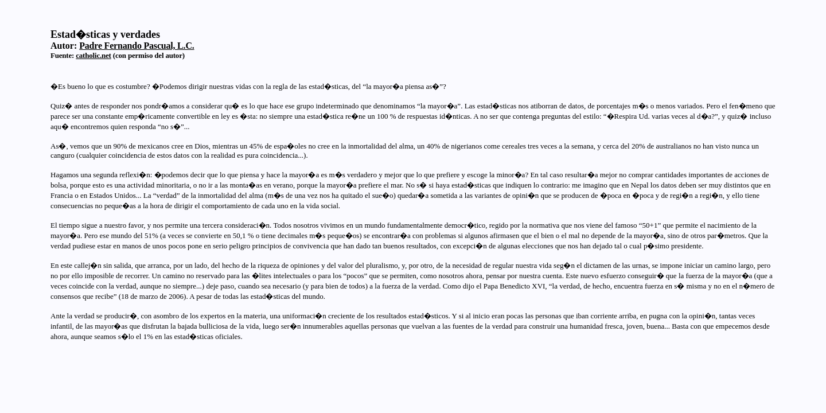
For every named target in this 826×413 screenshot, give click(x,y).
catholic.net (93, 55)
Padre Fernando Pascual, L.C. (136, 45)
